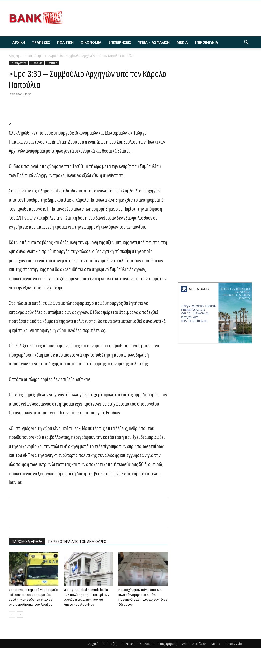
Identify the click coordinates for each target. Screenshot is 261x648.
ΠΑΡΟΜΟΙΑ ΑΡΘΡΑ (27, 542)
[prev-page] (12, 614)
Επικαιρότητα (33, 56)
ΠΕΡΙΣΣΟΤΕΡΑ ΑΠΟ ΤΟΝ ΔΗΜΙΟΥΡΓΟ (77, 542)
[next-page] (20, 614)
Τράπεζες (41, 42)
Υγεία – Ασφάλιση (154, 42)
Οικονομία (91, 42)
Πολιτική (65, 42)
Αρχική (18, 42)
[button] (246, 42)
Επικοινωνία (206, 42)
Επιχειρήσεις (119, 42)
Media (182, 42)
